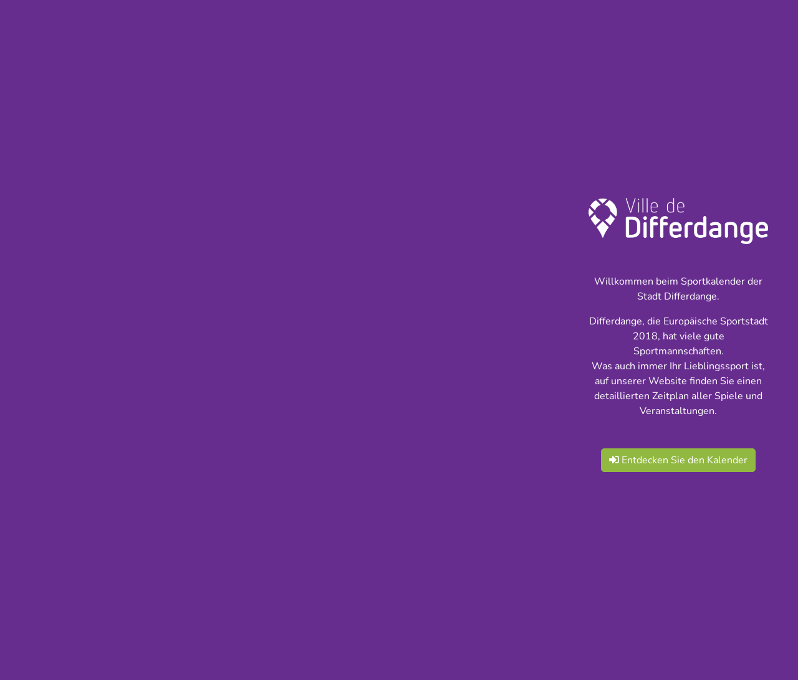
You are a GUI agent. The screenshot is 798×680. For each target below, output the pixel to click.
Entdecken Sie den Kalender (678, 460)
